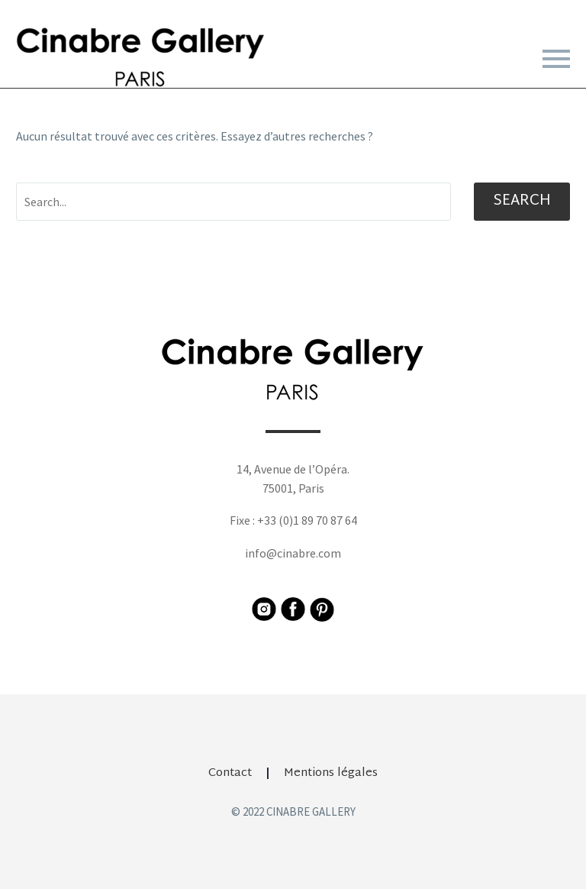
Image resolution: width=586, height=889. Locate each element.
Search (522, 201)
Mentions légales (331, 773)
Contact (230, 773)
